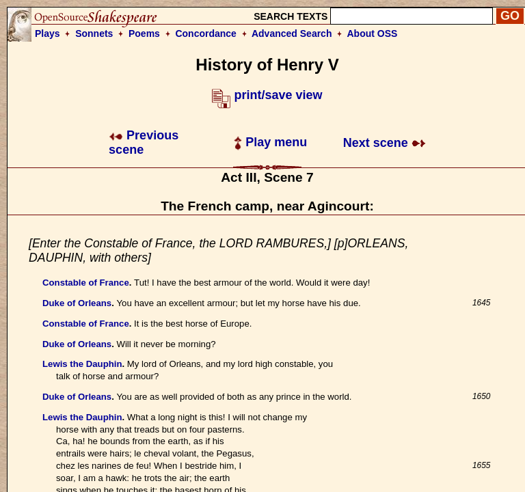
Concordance (205, 33)
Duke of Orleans (76, 303)
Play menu (270, 142)
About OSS (372, 33)
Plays (47, 33)
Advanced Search (292, 33)
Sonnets (94, 33)
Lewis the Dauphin (82, 364)
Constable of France (85, 282)
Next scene (384, 143)
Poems (144, 33)
